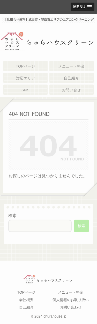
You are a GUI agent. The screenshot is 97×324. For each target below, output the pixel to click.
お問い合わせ (70, 307)
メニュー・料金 (70, 292)
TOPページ (26, 292)
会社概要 (26, 300)
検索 (12, 215)
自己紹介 (26, 307)
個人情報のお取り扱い (71, 300)
